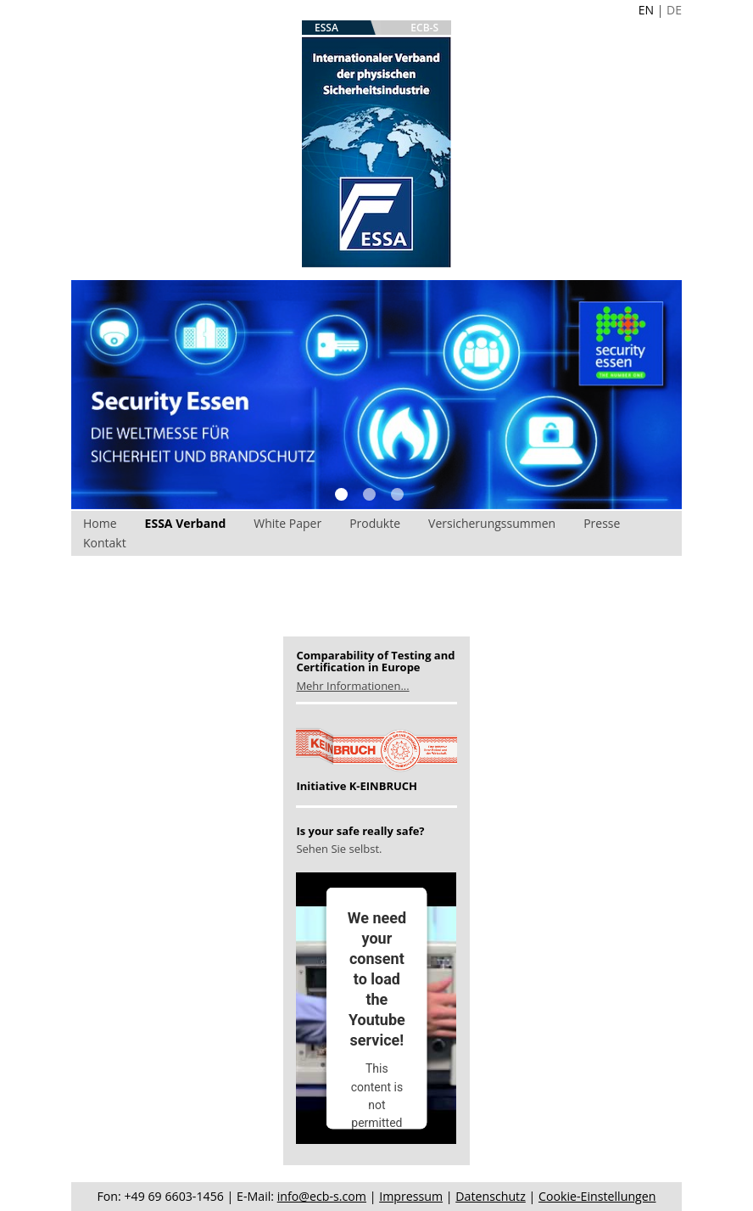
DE (674, 10)
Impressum (411, 1196)
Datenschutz (490, 1196)
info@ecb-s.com (321, 1196)
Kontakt (104, 543)
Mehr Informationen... (352, 685)
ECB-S (424, 27)
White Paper (287, 523)
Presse (601, 523)
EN (646, 10)
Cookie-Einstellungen (596, 1196)
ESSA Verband (185, 523)
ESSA (326, 27)
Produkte (374, 523)
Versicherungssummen (491, 523)
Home (100, 523)
